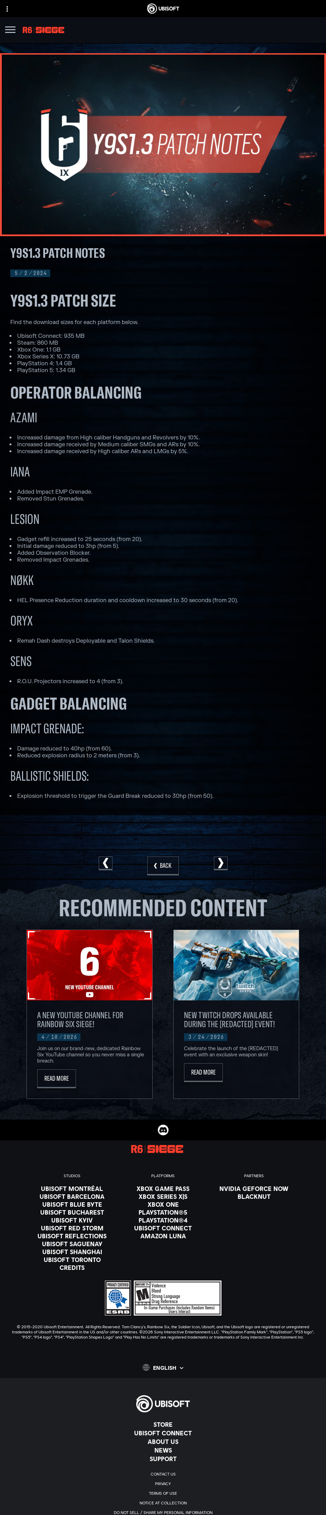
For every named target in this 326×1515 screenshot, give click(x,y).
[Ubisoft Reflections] (72, 1235)
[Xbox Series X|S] (163, 1196)
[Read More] (56, 1078)
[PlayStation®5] (163, 1212)
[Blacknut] (254, 1196)
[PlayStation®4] (163, 1220)
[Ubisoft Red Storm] (72, 1228)
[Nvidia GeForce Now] (254, 1188)
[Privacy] (163, 1483)
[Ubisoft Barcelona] (72, 1196)
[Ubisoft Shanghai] (72, 1251)
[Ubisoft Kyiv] (72, 1220)
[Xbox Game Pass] (163, 1188)
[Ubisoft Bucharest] (72, 1212)
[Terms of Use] (163, 1493)
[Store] (163, 1424)
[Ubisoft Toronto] (72, 1259)
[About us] (163, 1441)
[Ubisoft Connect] (163, 1433)
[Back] (163, 866)
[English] (163, 1367)
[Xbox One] (163, 1204)
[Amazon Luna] (163, 1235)
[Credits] (72, 1267)
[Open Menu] (10, 30)
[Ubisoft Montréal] (72, 1188)
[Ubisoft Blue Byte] (72, 1204)
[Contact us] (163, 1474)
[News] (163, 1450)
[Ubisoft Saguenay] (72, 1243)
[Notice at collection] (163, 1503)
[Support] (163, 1458)
